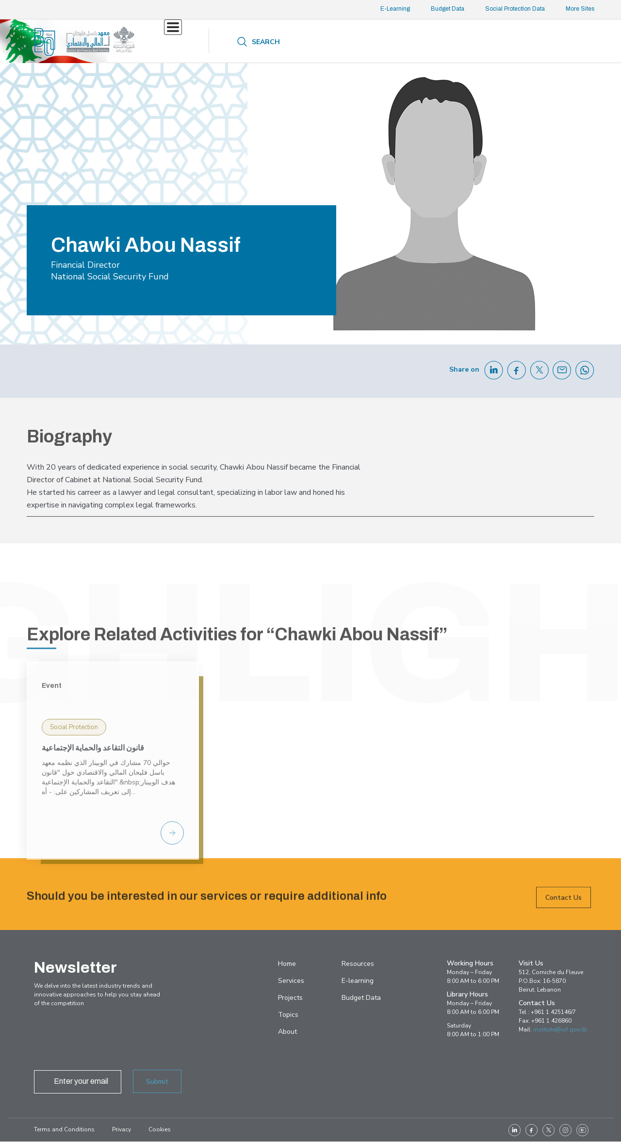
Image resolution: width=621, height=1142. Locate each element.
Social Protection (74, 815)
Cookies (159, 1129)
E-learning (358, 980)
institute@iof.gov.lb (560, 1029)
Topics (281, 41)
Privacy (121, 1129)
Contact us (461, 41)
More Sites (580, 8)
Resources (340, 42)
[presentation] (107, 1041)
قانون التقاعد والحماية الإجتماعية (93, 836)
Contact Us (563, 906)
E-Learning (395, 8)
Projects (239, 41)
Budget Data (447, 8)
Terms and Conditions (64, 1129)
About (399, 42)
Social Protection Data (515, 8)
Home (287, 963)
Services (180, 41)
